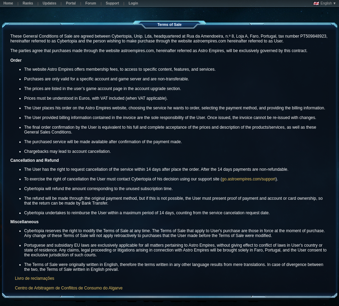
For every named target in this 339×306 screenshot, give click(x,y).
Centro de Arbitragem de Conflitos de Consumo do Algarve (68, 288)
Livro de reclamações (34, 278)
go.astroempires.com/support (249, 179)
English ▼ (324, 3)
